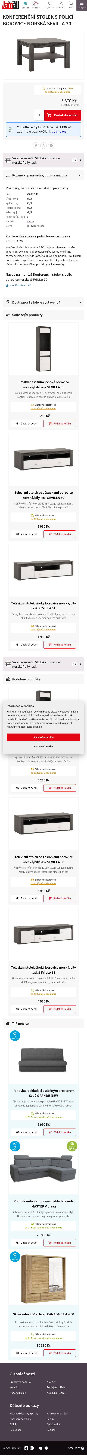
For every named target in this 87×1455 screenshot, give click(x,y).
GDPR (13, 1424)
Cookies (51, 1430)
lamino (30, 221)
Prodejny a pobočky (20, 1382)
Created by (76, 1448)
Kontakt (14, 1387)
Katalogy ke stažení (57, 1413)
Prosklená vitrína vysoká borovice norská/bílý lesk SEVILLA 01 (43, 384)
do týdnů (43, 408)
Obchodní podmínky (20, 1419)
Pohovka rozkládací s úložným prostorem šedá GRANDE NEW (44, 1093)
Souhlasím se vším (43, 737)
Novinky (51, 1382)
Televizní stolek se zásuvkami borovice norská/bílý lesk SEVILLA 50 (43, 495)
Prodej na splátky (56, 1387)
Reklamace (15, 1430)
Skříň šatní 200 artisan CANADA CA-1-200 (43, 1314)
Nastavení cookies (43, 746)
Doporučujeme (18, 1393)
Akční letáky (53, 1424)
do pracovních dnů (43, 1117)
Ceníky (50, 1419)
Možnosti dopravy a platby (24, 1413)
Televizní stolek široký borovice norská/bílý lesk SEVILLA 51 (43, 605)
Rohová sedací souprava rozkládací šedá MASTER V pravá (44, 1203)
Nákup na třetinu (56, 1393)
